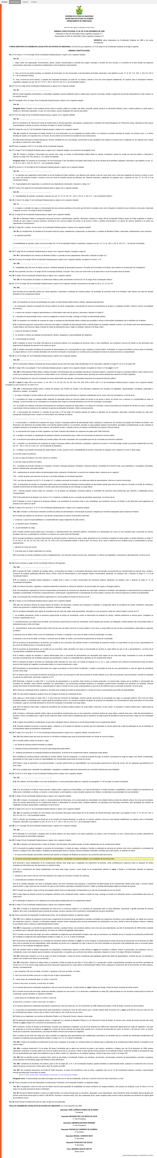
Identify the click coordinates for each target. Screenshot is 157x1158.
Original (34, 2)
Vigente (25, 2)
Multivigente (15, 2)
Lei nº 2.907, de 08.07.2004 (30, 1075)
